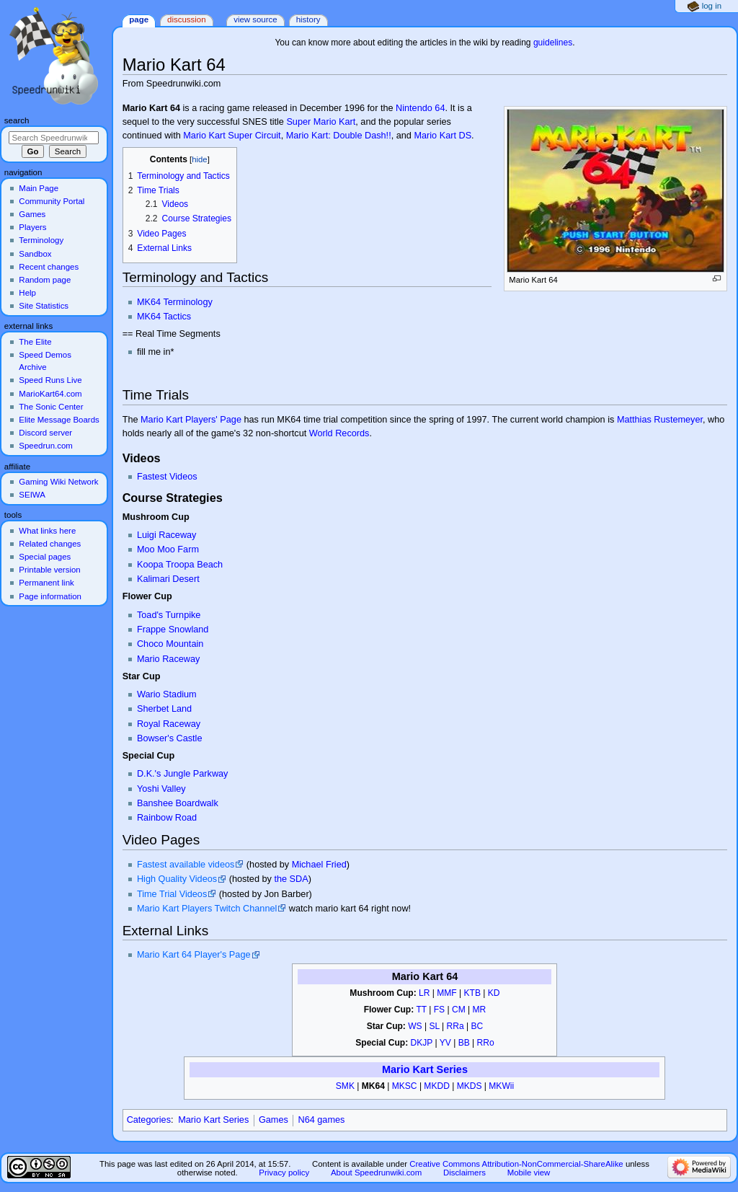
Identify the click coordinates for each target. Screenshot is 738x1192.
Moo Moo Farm (168, 549)
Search (17, 120)
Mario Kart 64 (425, 976)
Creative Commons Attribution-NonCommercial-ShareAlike (516, 1164)
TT (421, 1010)
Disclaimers (464, 1172)
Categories (149, 1120)
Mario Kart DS (442, 136)
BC (477, 1026)
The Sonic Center (51, 406)
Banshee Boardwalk (177, 803)
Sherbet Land (164, 709)
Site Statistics (43, 305)
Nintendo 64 (420, 108)
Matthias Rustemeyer (660, 420)
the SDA (291, 879)
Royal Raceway (168, 724)
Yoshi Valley (161, 789)
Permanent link (46, 582)
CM (459, 1010)
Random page (45, 279)
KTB (472, 993)
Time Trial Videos (172, 894)
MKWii (501, 1086)
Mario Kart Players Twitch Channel (207, 909)
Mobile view (529, 1172)
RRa (455, 1026)
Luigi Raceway (167, 535)
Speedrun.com (46, 445)
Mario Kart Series (425, 1069)
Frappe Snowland (172, 629)
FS (439, 1010)
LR (424, 993)
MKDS (469, 1086)
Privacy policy (284, 1172)
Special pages (45, 556)
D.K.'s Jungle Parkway (182, 774)
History (308, 19)
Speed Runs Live (50, 380)
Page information (50, 596)
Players (32, 227)
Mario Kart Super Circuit (231, 136)
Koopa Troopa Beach (180, 565)
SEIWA (32, 494)
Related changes (50, 543)
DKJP (422, 1043)
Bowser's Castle (170, 738)
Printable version (49, 569)
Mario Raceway (168, 659)
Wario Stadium (167, 694)
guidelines (552, 42)
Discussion (186, 19)
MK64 (373, 1086)
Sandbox (35, 254)
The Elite (35, 341)
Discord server (45, 432)
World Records (339, 433)
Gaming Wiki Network (58, 481)
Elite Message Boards (59, 419)
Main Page (38, 188)
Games (273, 1120)
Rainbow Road (167, 818)
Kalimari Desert (168, 579)
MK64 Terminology (175, 302)
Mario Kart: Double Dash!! (338, 136)
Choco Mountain (170, 644)
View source (255, 19)
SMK (345, 1086)
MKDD (436, 1086)
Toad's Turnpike (168, 615)
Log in (711, 5)
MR (479, 1010)
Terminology (41, 240)
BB (464, 1043)
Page (138, 19)
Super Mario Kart (320, 122)
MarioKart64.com (50, 393)
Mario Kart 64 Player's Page (194, 955)
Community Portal (51, 201)
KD (494, 993)
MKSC (404, 1086)
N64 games (321, 1120)
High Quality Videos (177, 879)
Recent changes (49, 266)
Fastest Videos (167, 477)
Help (27, 292)
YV (445, 1043)
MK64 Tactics (164, 317)
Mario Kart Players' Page (191, 420)
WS (415, 1026)
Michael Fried (319, 865)
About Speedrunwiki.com (376, 1172)
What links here (47, 530)
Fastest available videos (185, 865)
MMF (446, 993)
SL (434, 1026)
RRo (485, 1043)
